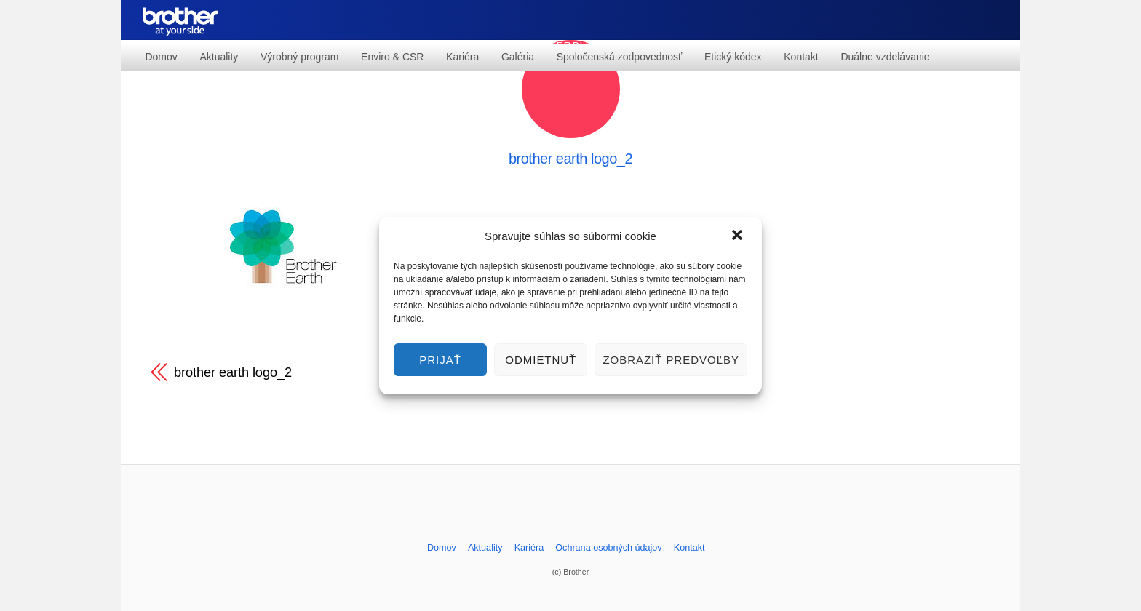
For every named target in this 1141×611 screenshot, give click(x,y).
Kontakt (801, 57)
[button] (738, 236)
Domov (161, 57)
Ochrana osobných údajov (608, 548)
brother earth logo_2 (570, 159)
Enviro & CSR (392, 57)
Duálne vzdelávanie (884, 57)
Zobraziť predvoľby (671, 360)
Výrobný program (299, 57)
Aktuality (218, 57)
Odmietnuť (540, 360)
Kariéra (462, 57)
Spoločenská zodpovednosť (620, 57)
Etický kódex (733, 57)
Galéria (517, 57)
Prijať (440, 360)
